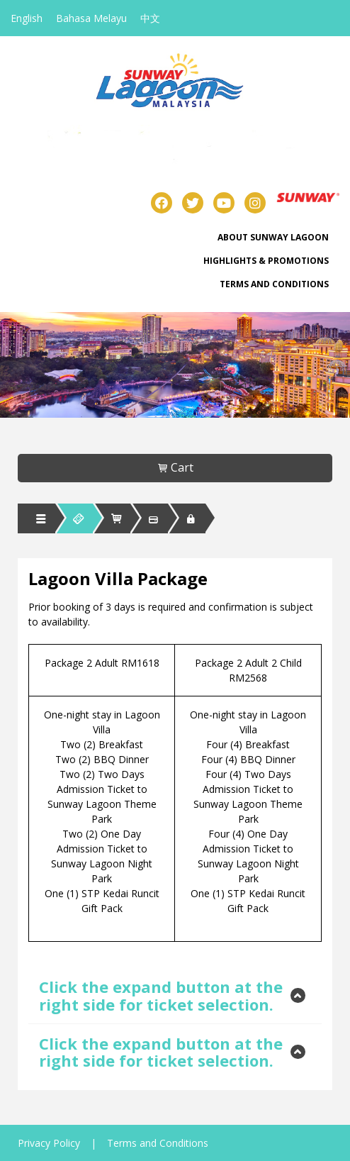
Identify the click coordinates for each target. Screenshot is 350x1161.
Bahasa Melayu (91, 18)
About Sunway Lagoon (273, 237)
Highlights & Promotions (266, 261)
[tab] (175, 995)
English (27, 18)
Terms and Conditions (274, 284)
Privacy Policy (49, 1143)
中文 (150, 18)
